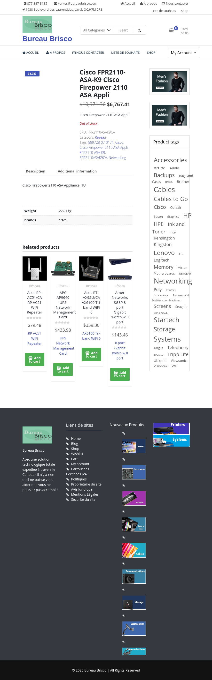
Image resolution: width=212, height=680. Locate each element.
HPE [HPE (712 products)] (159, 223)
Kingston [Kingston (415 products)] (163, 244)
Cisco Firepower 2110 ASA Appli (104, 147)
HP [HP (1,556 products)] (187, 215)
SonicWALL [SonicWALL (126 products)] (161, 312)
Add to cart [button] (35, 360)
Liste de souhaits (163, 10)
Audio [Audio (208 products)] (174, 168)
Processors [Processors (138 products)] (161, 295)
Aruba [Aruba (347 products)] (159, 168)
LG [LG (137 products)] (181, 254)
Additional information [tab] (77, 171)
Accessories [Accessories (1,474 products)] (171, 160)
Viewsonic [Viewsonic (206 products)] (179, 360)
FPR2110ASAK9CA (93, 157)
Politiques (79, 479)
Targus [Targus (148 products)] (158, 348)
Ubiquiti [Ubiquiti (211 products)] (160, 360)
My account (80, 464)
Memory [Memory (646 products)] (163, 266)
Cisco (119, 142)
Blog (74, 443)
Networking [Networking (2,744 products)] (173, 281)
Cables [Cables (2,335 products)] (164, 189)
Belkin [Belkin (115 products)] (169, 182)
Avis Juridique (82, 489)
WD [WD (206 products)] (174, 366)
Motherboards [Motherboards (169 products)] (164, 273)
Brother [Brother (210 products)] (183, 181)
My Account (182, 52)
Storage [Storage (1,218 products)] (164, 329)
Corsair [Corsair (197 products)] (175, 207)
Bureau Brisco (47, 39)
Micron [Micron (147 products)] (182, 268)
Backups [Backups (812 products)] (164, 175)
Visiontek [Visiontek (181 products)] (161, 366)
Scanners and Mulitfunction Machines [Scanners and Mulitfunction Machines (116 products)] (170, 297)
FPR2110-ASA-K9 (92, 152)
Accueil (128, 3)
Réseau (100, 137)
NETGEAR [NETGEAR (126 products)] (185, 273)
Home (76, 438)
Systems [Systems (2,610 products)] (167, 339)
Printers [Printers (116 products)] (171, 290)
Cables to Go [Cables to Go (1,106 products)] (171, 199)
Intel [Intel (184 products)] (173, 232)
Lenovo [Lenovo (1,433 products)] (164, 252)
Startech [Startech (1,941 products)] (167, 319)
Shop (184, 10)
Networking (117, 157)
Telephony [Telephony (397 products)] (177, 347)
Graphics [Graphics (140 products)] (173, 216)
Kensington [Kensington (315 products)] (164, 238)
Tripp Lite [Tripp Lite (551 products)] (177, 354)
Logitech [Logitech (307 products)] (162, 260)
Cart (74, 458)
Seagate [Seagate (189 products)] (181, 306)
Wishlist (77, 453)
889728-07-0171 (101, 142)
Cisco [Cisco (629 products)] (160, 206)
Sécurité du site (83, 499)
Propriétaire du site (86, 484)
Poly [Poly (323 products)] (158, 289)
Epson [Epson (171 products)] (158, 216)
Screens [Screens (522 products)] (162, 306)
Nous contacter (175, 3)
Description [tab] (36, 171)
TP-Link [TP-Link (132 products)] (158, 355)
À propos (148, 3)
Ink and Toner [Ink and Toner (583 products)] (168, 228)
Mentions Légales (85, 494)
